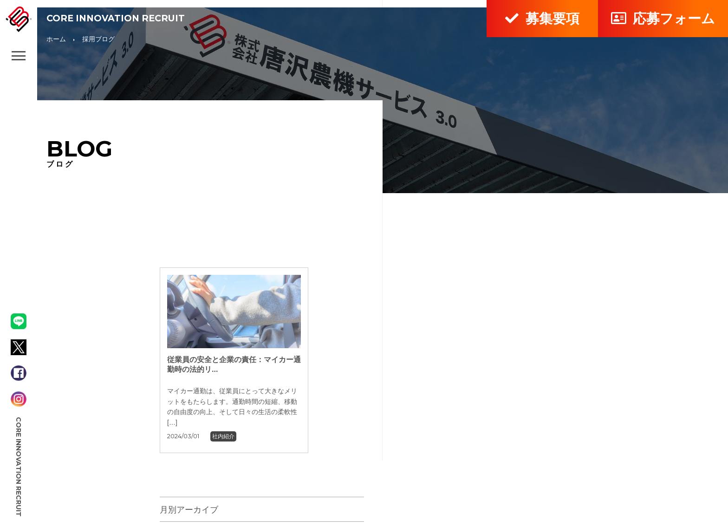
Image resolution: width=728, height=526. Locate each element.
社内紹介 (223, 436)
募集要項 (542, 18)
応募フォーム (663, 18)
